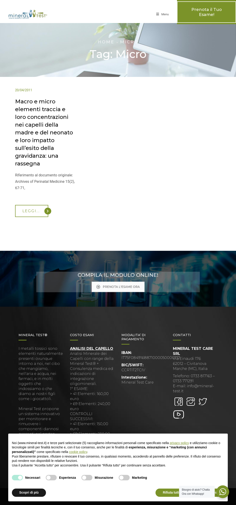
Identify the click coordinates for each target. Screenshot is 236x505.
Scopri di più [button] (29, 492)
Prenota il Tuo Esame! (206, 12)
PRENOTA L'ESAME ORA (118, 284)
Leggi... (35, 211)
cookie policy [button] (78, 452)
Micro (129, 41)
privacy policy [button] (179, 443)
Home (106, 41)
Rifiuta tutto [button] (172, 492)
